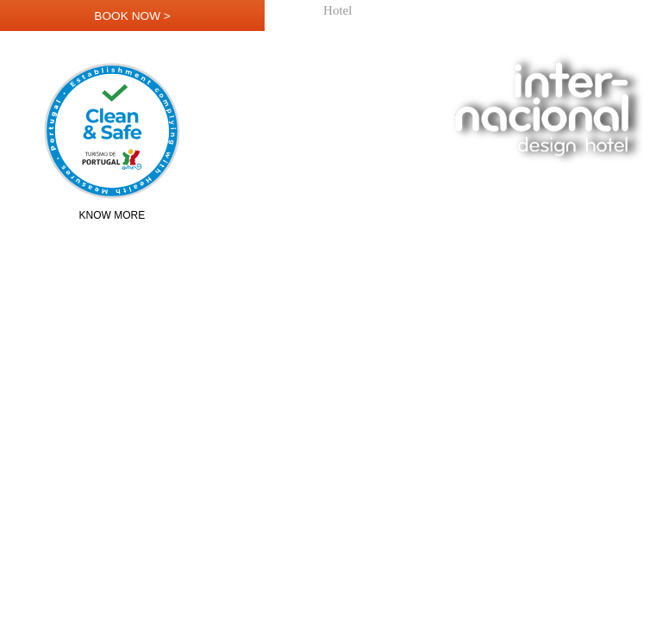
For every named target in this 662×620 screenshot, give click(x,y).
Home (293, 10)
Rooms (384, 10)
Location (578, 10)
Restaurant (444, 10)
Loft (530, 10)
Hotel (337, 10)
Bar (495, 10)
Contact (635, 10)
